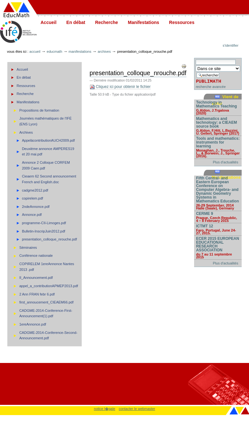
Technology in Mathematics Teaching (218, 107)
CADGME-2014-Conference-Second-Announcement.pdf (48, 335)
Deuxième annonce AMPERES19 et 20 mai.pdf (48, 151)
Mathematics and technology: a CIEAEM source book (218, 125)
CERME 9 (218, 216)
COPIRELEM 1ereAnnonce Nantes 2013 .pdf (46, 267)
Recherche (106, 22)
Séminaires (28, 247)
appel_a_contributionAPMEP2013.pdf (48, 286)
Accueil (49, 22)
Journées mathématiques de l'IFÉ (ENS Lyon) (45, 121)
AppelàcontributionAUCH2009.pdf (48, 140)
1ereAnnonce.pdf (32, 324)
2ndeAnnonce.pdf (36, 207)
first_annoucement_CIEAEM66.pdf (46, 302)
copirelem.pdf (32, 198)
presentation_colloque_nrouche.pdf (49, 239)
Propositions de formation (39, 110)
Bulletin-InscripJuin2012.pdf (43, 231)
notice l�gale (104, 409)
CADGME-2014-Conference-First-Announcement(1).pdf (45, 313)
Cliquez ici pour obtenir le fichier (120, 86)
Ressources (181, 22)
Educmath (54, 51)
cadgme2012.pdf (35, 190)
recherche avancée (211, 87)
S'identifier (230, 45)
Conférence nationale (36, 255)
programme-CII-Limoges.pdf (44, 223)
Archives (104, 51)
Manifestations (143, 22)
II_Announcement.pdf (36, 277)
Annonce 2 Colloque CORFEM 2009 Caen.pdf (46, 165)
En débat (75, 22)
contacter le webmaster (137, 409)
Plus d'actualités (225, 162)
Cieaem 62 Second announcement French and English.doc (49, 179)
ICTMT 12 (218, 229)
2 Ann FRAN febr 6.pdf (37, 294)
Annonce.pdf (32, 214)
